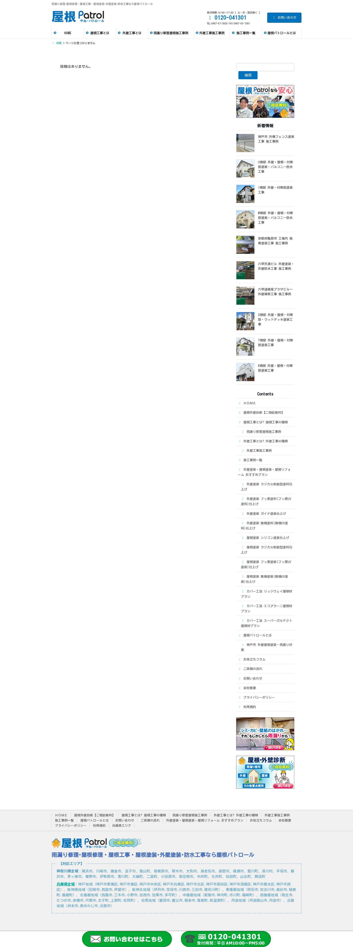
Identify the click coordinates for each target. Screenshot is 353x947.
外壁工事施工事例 (256, 450)
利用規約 (247, 707)
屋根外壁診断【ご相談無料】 (261, 412)
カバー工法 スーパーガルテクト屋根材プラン (266, 623)
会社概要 (247, 688)
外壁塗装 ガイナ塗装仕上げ (263, 514)
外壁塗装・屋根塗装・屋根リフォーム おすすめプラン (264, 472)
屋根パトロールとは (255, 635)
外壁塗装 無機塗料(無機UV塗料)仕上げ (264, 526)
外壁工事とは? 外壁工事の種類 (263, 441)
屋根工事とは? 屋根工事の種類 (263, 422)
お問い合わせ (284, 17)
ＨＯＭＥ (247, 403)
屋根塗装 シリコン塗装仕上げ (265, 538)
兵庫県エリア (121, 825)
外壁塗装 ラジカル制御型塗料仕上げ (266, 487)
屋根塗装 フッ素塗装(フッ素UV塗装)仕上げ (266, 564)
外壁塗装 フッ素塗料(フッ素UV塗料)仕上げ (266, 501)
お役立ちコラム (251, 659)
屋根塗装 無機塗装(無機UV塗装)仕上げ (264, 579)
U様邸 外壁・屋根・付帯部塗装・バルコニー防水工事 (275, 167)
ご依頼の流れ (250, 669)
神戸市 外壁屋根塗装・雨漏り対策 (266, 647)
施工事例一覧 (250, 460)
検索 (248, 75)
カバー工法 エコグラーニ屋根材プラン (266, 608)
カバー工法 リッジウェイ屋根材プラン (266, 594)
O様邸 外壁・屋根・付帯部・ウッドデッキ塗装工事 (275, 319)
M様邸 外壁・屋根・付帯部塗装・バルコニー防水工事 (275, 217)
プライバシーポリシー (256, 697)
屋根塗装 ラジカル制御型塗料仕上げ (266, 550)
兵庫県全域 (66, 884)
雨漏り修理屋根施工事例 (261, 432)
